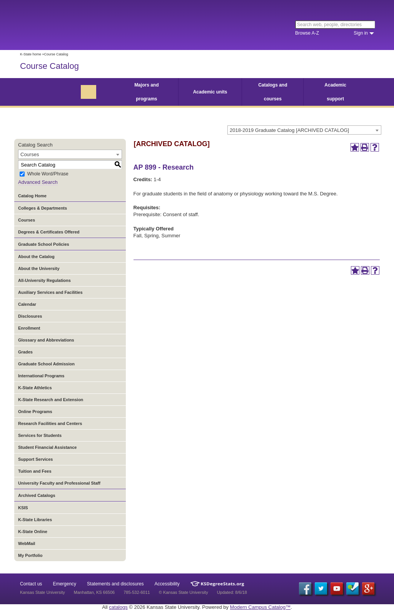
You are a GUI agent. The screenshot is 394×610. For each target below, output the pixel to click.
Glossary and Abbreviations (46, 340)
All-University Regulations (44, 280)
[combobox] (304, 130)
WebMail (26, 543)
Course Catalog (49, 66)
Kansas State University (82, 25)
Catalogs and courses (272, 92)
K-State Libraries (35, 519)
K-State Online (32, 531)
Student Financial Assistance (47, 447)
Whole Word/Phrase (47, 174)
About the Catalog (36, 256)
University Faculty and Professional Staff (59, 483)
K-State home (30, 54)
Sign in (361, 33)
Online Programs (35, 411)
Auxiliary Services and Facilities (50, 292)
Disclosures (30, 316)
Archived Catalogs (36, 495)
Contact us (31, 584)
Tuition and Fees (35, 471)
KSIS (23, 507)
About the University (39, 268)
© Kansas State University (183, 592)
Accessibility (167, 584)
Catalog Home (32, 195)
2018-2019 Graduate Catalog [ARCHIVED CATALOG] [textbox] (289, 130)
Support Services (35, 459)
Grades (25, 352)
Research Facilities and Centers (50, 423)
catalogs (118, 607)
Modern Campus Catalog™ (260, 607)
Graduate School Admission (46, 364)
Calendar (27, 304)
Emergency (64, 584)
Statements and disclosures (115, 584)
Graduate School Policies (43, 244)
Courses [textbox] (29, 154)
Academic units (210, 92)
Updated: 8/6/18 (232, 592)
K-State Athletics (35, 387)
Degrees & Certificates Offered (49, 232)
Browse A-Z (307, 33)
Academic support (335, 92)
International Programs (41, 375)
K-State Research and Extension (50, 399)
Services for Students (40, 435)
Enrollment (29, 328)
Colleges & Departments (42, 208)
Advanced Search (38, 182)
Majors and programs (146, 92)
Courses (26, 220)
